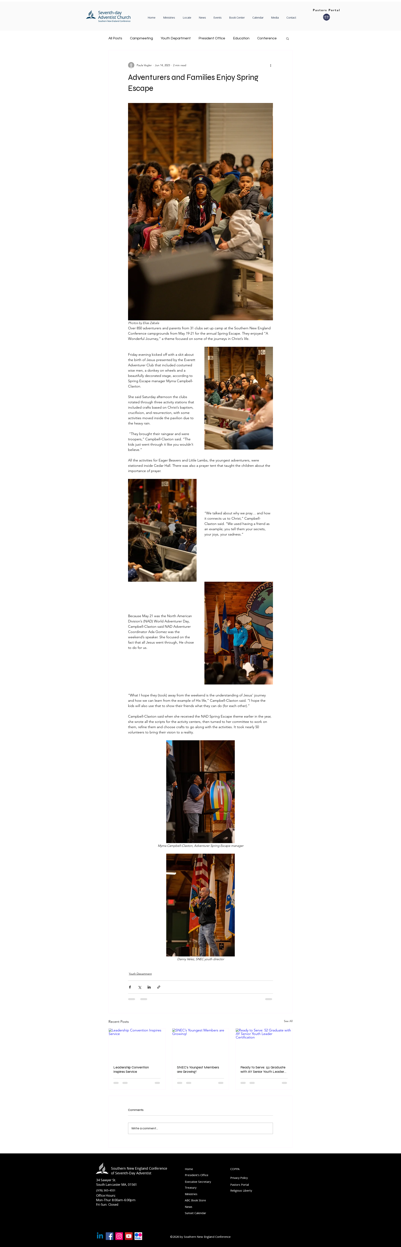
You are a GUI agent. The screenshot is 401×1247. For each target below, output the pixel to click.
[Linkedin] (100, 1236)
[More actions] (270, 65)
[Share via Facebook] (130, 987)
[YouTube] (129, 1236)
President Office (212, 38)
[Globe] (326, 17)
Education (241, 38)
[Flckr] (138, 1236)
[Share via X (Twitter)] (139, 987)
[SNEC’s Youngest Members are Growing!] (200, 1044)
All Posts (115, 38)
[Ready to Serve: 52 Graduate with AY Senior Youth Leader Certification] (264, 1044)
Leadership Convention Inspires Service (131, 1069)
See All (288, 1021)
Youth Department (176, 38)
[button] (188, 17)
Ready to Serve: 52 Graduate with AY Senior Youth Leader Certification (262, 1069)
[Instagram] (119, 1236)
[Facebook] (109, 1236)
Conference (267, 38)
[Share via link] (159, 987)
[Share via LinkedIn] (149, 987)
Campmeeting (141, 38)
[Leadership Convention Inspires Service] (137, 1044)
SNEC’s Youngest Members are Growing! (198, 1069)
